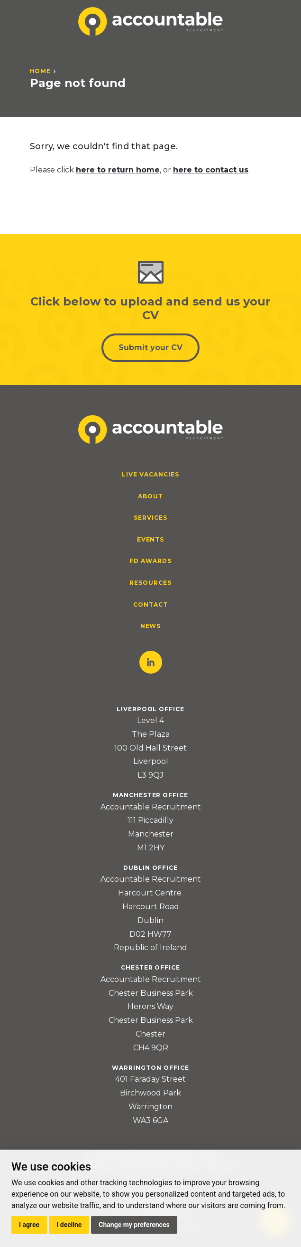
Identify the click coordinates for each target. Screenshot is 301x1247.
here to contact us (210, 169)
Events (150, 539)
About (150, 496)
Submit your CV (150, 347)
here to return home (118, 169)
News (150, 625)
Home (40, 71)
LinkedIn (150, 662)
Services (150, 517)
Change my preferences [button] (134, 1224)
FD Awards (150, 560)
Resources (150, 582)
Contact (150, 604)
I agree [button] (29, 1224)
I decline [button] (69, 1224)
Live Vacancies (150, 474)
